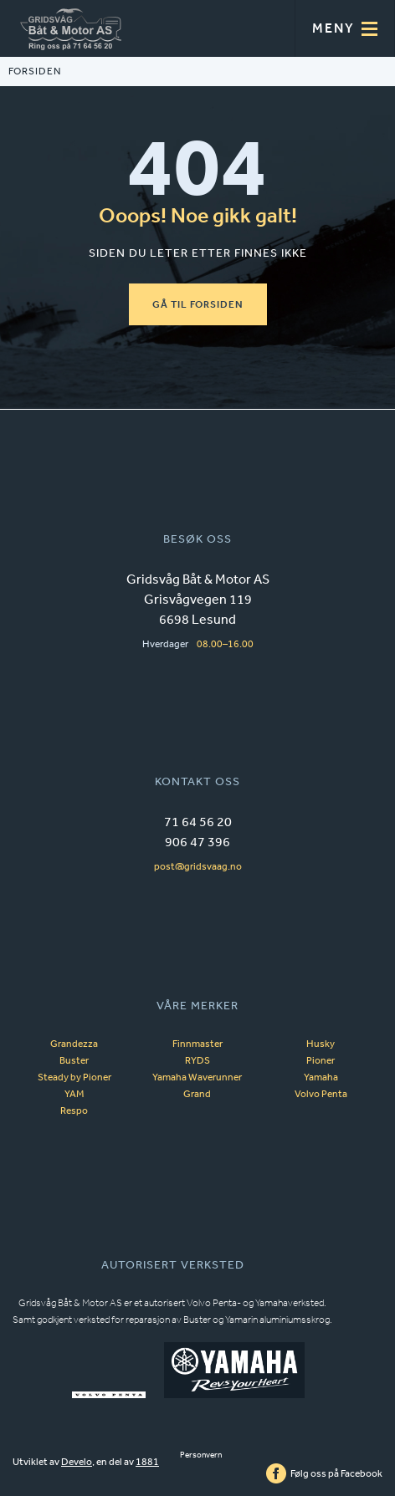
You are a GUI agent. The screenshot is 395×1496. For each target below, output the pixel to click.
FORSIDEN (34, 71)
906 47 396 (197, 841)
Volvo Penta (321, 1093)
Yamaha (321, 1077)
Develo (76, 1461)
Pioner (320, 1060)
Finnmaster (197, 1043)
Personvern (201, 1455)
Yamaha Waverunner (197, 1077)
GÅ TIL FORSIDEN (198, 304)
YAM (74, 1093)
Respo (74, 1110)
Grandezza (74, 1043)
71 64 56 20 (198, 821)
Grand (197, 1093)
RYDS (197, 1060)
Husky (320, 1043)
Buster (74, 1060)
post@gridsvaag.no (198, 866)
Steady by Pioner (74, 1077)
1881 (147, 1461)
